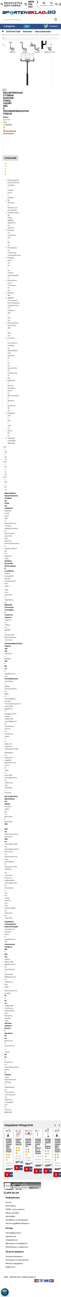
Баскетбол (27, 31)
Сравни (24, 50)
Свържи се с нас (49, 50)
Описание (10, 158)
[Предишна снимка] (3, 90)
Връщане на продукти (16, 1243)
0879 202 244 (29, 4)
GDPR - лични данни (15, 1209)
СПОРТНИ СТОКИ (13, 31)
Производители (13, 1233)
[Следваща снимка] (5, 90)
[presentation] (3, 44)
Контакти (11, 1206)
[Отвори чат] (5, 1292)
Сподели (37, 50)
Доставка (10, 1216)
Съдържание (12, 1240)
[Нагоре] (3, 38)
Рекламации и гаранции (17, 1247)
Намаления (11, 1236)
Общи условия (12, 1213)
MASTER (6, 120)
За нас (8, 1202)
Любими (12, 50)
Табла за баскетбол (43, 31)
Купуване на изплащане (17, 1220)
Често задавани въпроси (17, 1223)
